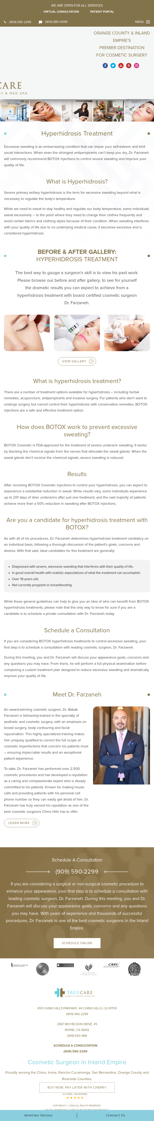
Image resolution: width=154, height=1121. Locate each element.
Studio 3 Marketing (96, 1086)
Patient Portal (103, 12)
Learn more (19, 799)
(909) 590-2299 (17, 22)
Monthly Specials (38, 1115)
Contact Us (115, 1115)
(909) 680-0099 (53, 22)
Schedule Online (77, 919)
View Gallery (74, 337)
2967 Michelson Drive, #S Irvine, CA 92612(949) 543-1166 (77, 1006)
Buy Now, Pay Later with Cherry (77, 1064)
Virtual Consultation (61, 12)
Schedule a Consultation (76, 1022)
